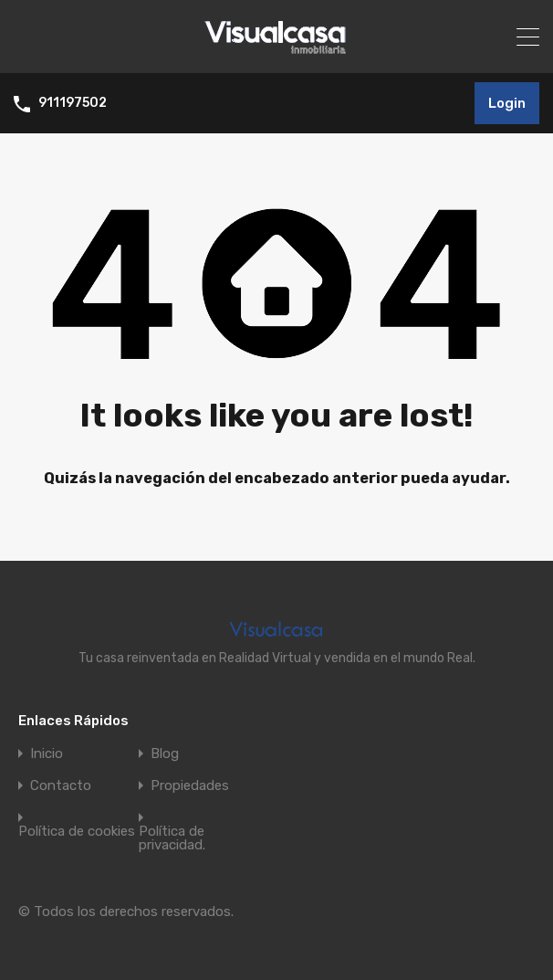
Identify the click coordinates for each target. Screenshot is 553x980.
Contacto (60, 786)
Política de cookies (76, 831)
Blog (165, 754)
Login (507, 103)
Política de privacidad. (172, 838)
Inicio (46, 754)
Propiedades (190, 786)
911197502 (72, 103)
